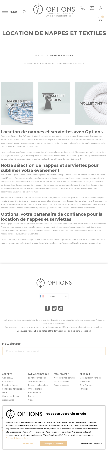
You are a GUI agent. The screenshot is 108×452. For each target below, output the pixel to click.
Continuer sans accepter (91, 443)
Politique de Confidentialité (17, 438)
